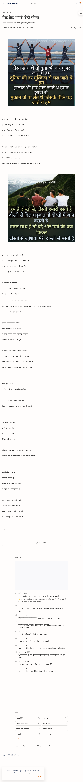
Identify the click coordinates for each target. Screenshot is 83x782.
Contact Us (46, 768)
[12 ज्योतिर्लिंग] (27, 674)
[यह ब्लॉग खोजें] (41, 3)
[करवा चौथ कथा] (55, 756)
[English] (55, 741)
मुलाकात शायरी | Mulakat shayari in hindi (33, 664)
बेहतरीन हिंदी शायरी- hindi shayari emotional (34, 657)
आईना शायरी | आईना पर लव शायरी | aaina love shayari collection (41, 671)
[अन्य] (9, 12)
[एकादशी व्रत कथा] (55, 751)
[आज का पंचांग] (55, 746)
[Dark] (76, 3)
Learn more (24, 774)
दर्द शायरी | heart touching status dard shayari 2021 (37, 694)
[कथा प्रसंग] (27, 683)
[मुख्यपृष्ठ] (4, 12)
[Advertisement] (31, 712)
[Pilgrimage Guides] (28, 746)
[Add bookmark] (72, 28)
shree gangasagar (14, 3)
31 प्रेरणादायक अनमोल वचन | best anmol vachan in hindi (39, 640)
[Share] (77, 28)
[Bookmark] (80, 3)
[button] (19, 761)
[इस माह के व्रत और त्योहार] (28, 751)
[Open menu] (4, 3)
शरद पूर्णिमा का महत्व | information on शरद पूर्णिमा (35, 687)
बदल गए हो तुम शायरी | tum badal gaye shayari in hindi (38, 619)
